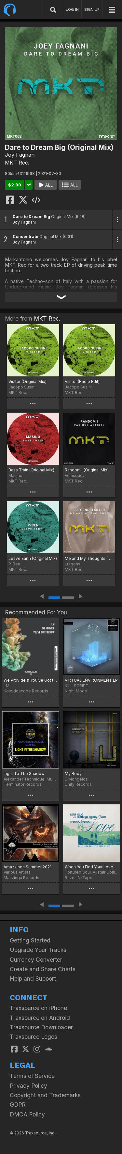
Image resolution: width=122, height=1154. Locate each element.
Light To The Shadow (24, 773)
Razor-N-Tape (78, 877)
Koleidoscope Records (26, 690)
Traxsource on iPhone (38, 1007)
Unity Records (78, 784)
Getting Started (30, 940)
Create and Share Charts (42, 969)
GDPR (18, 1104)
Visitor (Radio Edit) (82, 381)
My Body (73, 773)
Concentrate (25, 236)
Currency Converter (36, 959)
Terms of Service (32, 1075)
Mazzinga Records (21, 877)
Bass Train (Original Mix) (31, 469)
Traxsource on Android (40, 1017)
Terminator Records (23, 784)
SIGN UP (92, 9)
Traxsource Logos (33, 1036)
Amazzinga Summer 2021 (27, 866)
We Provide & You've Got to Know (31, 680)
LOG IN (72, 9)
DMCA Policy (27, 1114)
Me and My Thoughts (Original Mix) (89, 558)
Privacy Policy (28, 1085)
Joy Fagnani (20, 154)
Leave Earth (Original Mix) (32, 558)
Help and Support (33, 978)
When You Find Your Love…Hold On (92, 866)
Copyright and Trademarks (45, 1095)
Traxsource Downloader (41, 1027)
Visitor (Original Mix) (27, 381)
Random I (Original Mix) (87, 469)
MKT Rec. (17, 162)
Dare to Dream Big (31, 216)
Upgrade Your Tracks (38, 949)
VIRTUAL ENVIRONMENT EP (91, 680)
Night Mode (76, 690)
